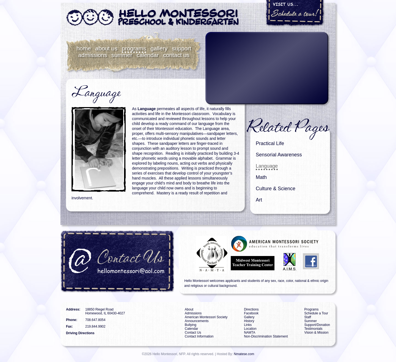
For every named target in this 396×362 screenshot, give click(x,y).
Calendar (148, 55)
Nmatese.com (244, 354)
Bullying (190, 325)
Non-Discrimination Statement (266, 336)
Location (250, 329)
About (189, 309)
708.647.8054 (95, 320)
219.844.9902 (95, 326)
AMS (275, 244)
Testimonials (313, 329)
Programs (134, 48)
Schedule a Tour (316, 313)
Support (181, 48)
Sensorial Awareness (279, 154)
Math (261, 177)
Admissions (92, 55)
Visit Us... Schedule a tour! (295, 13)
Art (259, 200)
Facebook (311, 262)
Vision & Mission (316, 332)
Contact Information (199, 336)
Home (83, 48)
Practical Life (270, 143)
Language (267, 166)
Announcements (197, 321)
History (249, 321)
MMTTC (253, 262)
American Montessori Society (206, 317)
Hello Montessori (152, 17)
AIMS (289, 262)
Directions (251, 309)
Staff (307, 317)
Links (248, 325)
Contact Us (176, 55)
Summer (121, 55)
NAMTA (205, 254)
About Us (106, 48)
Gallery (158, 48)
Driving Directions (80, 333)
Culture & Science (275, 188)
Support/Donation (317, 325)
